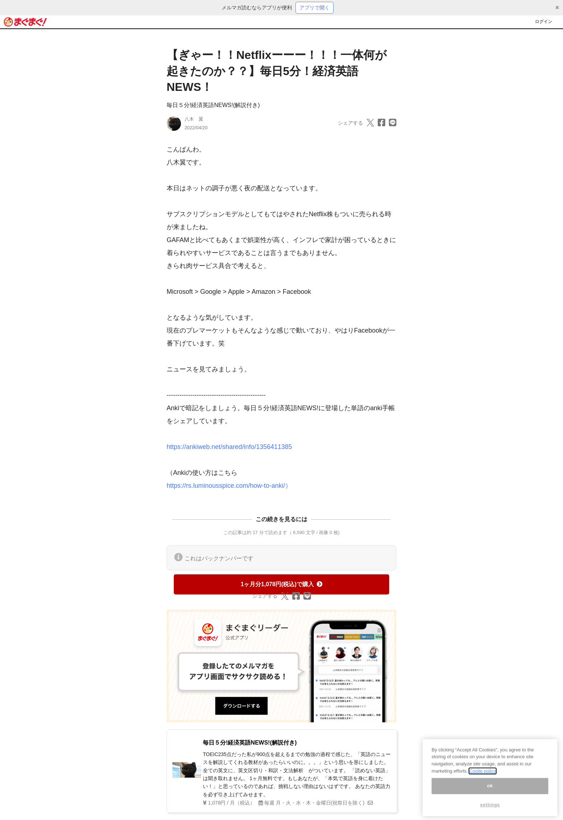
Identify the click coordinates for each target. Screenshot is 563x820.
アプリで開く (314, 7)
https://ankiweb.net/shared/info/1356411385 (229, 446)
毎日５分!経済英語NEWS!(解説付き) (213, 105)
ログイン (543, 21)
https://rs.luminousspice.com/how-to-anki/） (229, 485)
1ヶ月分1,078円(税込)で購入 (281, 584)
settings (490, 811)
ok (490, 792)
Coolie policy (482, 777)
